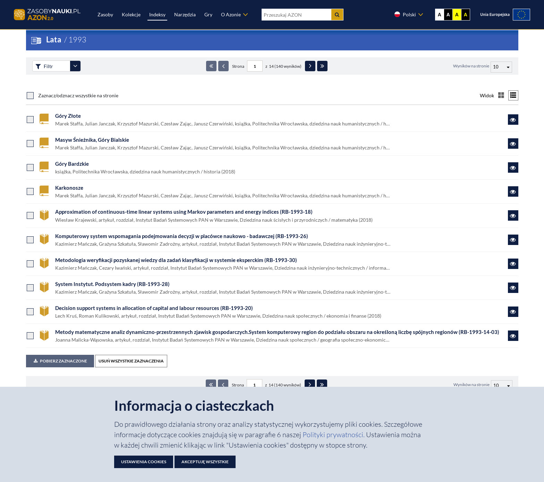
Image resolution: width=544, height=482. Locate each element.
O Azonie (231, 14)
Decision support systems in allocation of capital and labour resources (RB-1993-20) (154, 308)
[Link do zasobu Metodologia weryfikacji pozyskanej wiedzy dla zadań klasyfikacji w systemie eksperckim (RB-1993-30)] (513, 264)
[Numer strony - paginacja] (255, 66)
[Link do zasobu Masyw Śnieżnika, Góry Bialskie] (513, 143)
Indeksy (157, 14)
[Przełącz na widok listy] (513, 95)
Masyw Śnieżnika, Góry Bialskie (92, 140)
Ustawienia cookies (143, 461)
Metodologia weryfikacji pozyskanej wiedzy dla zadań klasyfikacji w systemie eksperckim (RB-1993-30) (176, 260)
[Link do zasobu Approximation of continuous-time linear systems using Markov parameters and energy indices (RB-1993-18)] (513, 215)
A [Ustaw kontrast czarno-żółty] (465, 14)
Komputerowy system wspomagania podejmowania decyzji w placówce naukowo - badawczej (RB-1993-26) (181, 236)
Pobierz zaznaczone (60, 360)
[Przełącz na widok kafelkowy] (501, 95)
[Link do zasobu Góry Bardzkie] (513, 167)
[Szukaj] (337, 14)
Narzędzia (185, 14)
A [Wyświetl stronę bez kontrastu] (439, 14)
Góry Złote (68, 116)
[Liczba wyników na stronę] (501, 385)
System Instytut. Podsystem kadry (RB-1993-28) (112, 284)
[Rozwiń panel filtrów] (75, 66)
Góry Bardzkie (72, 164)
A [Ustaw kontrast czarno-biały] (448, 14)
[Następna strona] (310, 66)
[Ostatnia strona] (322, 66)
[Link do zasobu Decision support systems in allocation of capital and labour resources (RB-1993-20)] (513, 312)
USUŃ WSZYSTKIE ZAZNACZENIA (131, 360)
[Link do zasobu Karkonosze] (513, 191)
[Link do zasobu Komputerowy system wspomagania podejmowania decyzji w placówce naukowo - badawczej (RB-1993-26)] (513, 240)
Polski (405, 14)
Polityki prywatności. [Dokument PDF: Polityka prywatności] (334, 434)
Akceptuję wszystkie (205, 461)
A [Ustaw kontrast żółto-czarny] (457, 14)
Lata (53, 39)
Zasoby (105, 14)
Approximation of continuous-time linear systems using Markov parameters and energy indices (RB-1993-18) (184, 212)
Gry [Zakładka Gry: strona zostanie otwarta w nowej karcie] (208, 14)
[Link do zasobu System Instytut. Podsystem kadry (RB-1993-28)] (513, 288)
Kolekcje (131, 14)
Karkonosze (69, 188)
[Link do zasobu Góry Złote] (513, 119)
